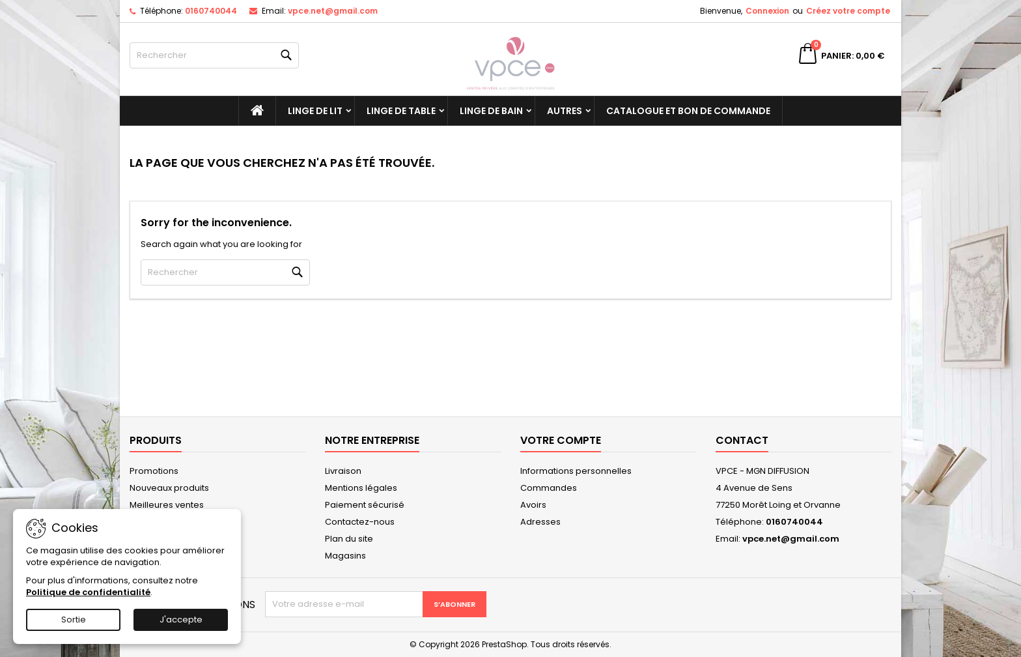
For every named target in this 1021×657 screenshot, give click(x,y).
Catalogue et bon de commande (688, 110)
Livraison (343, 471)
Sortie (73, 619)
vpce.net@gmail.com (333, 10)
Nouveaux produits (169, 488)
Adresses (540, 522)
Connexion (767, 10)
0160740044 (211, 10)
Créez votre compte (848, 10)
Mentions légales (361, 488)
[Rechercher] (214, 55)
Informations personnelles (576, 471)
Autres (564, 110)
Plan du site (349, 539)
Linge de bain (491, 110)
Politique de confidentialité (88, 592)
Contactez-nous (360, 522)
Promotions (154, 471)
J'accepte (181, 619)
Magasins (345, 555)
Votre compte (560, 440)
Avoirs (533, 505)
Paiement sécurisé (364, 505)
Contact (742, 440)
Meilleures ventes (167, 505)
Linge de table (401, 110)
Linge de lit (315, 110)
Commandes (548, 488)
